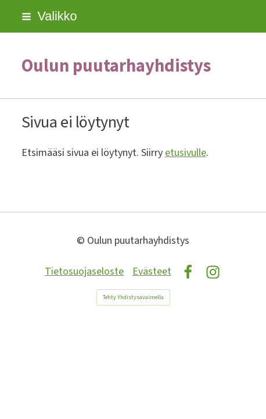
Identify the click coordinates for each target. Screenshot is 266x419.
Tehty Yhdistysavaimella (133, 297)
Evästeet (151, 271)
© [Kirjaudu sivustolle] (82, 240)
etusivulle (185, 152)
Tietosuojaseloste (84, 271)
